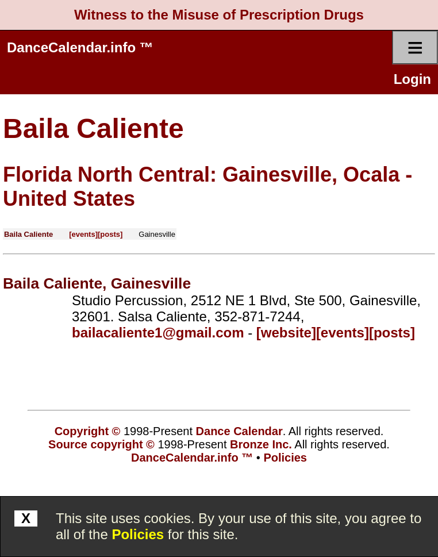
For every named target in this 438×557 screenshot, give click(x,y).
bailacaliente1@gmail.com (158, 332)
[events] (83, 234)
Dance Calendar (239, 431)
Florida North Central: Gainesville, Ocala (201, 174)
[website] (286, 332)
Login (412, 79)
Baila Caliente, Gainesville (97, 283)
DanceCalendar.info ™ (80, 47)
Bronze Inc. (261, 444)
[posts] (110, 234)
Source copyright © (101, 444)
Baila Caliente (93, 128)
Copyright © (88, 431)
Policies (138, 534)
